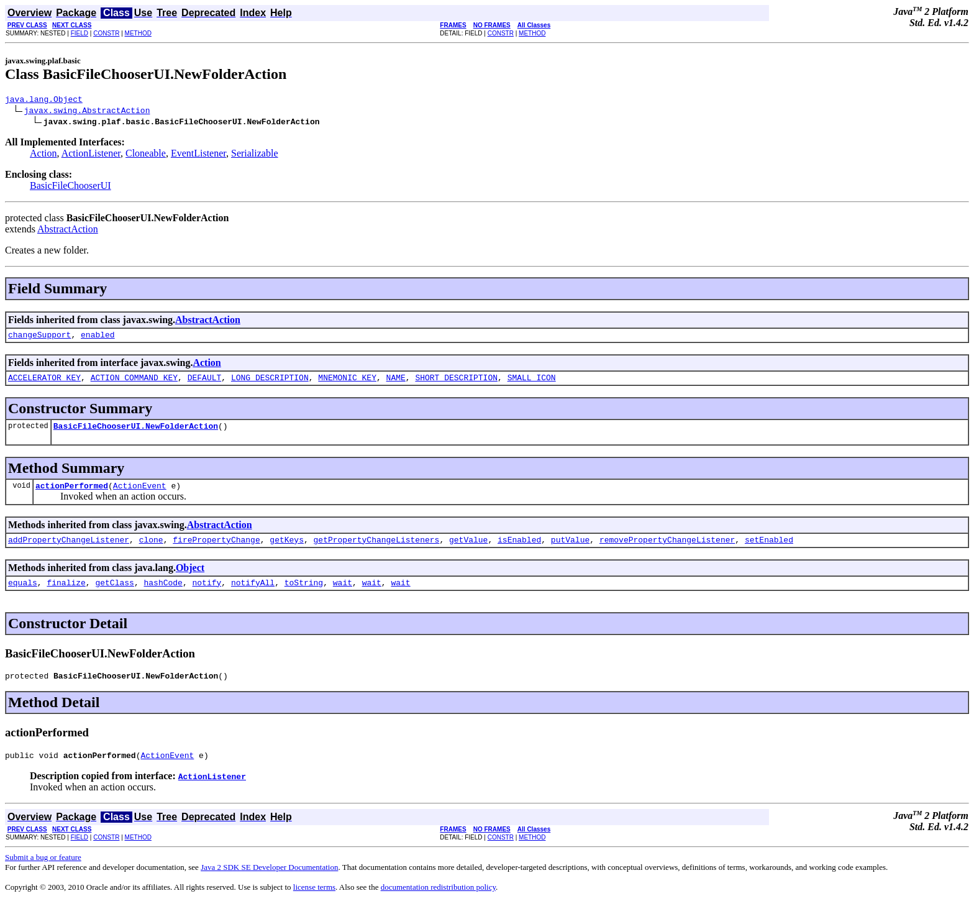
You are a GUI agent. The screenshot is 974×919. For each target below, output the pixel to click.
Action (43, 155)
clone (151, 550)
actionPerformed (71, 494)
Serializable (254, 155)
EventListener (198, 155)
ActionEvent (139, 494)
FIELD (79, 33)
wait (342, 595)
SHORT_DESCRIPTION (456, 382)
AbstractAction (67, 231)
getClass (114, 595)
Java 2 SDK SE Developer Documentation (269, 884)
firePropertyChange (216, 550)
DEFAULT (205, 382)
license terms (314, 903)
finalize (66, 595)
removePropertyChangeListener (667, 550)
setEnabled (769, 550)
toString (303, 595)
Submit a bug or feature (43, 874)
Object (190, 579)
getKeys (287, 550)
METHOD (138, 33)
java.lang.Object (44, 100)
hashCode (162, 595)
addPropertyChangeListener (68, 550)
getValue (468, 550)
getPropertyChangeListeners (376, 550)
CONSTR (106, 33)
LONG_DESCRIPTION (270, 382)
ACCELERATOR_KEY (44, 382)
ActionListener (91, 155)
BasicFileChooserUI (70, 187)
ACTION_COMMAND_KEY (134, 382)
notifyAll (253, 595)
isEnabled (519, 550)
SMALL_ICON (531, 382)
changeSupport (39, 338)
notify (206, 595)
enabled (98, 338)
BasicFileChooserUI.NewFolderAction (135, 433)
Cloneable (145, 155)
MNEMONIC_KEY (347, 382)
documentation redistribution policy (438, 903)
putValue (570, 550)
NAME (396, 382)
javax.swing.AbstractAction (87, 111)
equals (22, 595)
